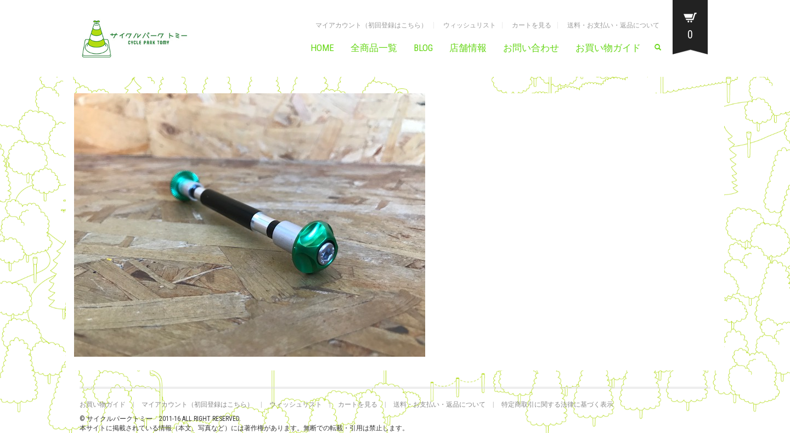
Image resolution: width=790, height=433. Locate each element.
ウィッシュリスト (469, 25)
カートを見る (531, 25)
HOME (322, 47)
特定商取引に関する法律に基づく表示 (557, 404)
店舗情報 (468, 47)
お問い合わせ (531, 47)
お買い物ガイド (608, 47)
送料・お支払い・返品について (613, 25)
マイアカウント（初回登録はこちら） (371, 25)
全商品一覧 (374, 47)
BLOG (423, 47)
